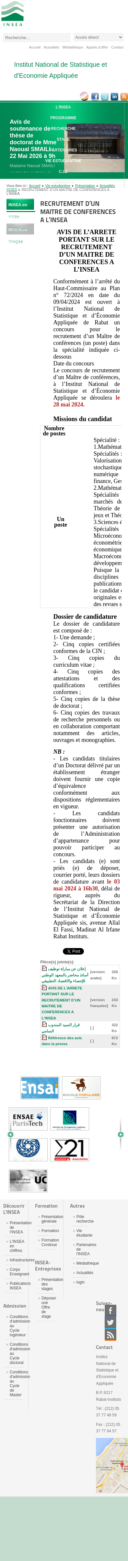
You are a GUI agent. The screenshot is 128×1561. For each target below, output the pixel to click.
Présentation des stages (48, 1284)
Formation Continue (48, 1242)
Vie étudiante (81, 1233)
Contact (117, 47)
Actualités (51, 47)
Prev (12, 1134)
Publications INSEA (16, 1285)
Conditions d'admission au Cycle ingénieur (16, 1325)
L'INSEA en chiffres (16, 1246)
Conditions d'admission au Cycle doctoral (16, 1353)
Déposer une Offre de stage (48, 1307)
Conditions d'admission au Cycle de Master (16, 1383)
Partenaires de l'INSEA (81, 1249)
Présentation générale (48, 1219)
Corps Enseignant (16, 1271)
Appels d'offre (97, 47)
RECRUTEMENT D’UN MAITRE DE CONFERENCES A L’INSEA (78, 212)
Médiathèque (73, 47)
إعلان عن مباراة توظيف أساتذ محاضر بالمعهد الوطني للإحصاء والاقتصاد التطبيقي (64, 975)
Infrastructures (16, 1260)
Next (118, 1134)
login (80, 1282)
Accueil (35, 47)
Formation (48, 1230)
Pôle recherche (81, 1219)
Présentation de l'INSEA (16, 1227)
